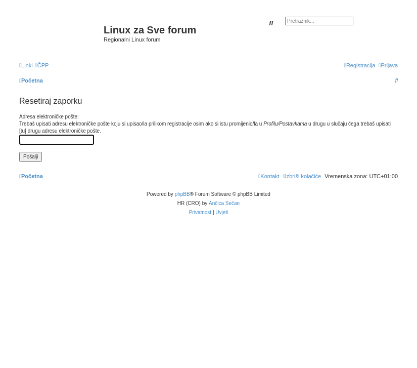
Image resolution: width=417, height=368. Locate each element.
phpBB (182, 194)
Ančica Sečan (224, 203)
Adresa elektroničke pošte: (49, 116)
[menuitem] (42, 65)
